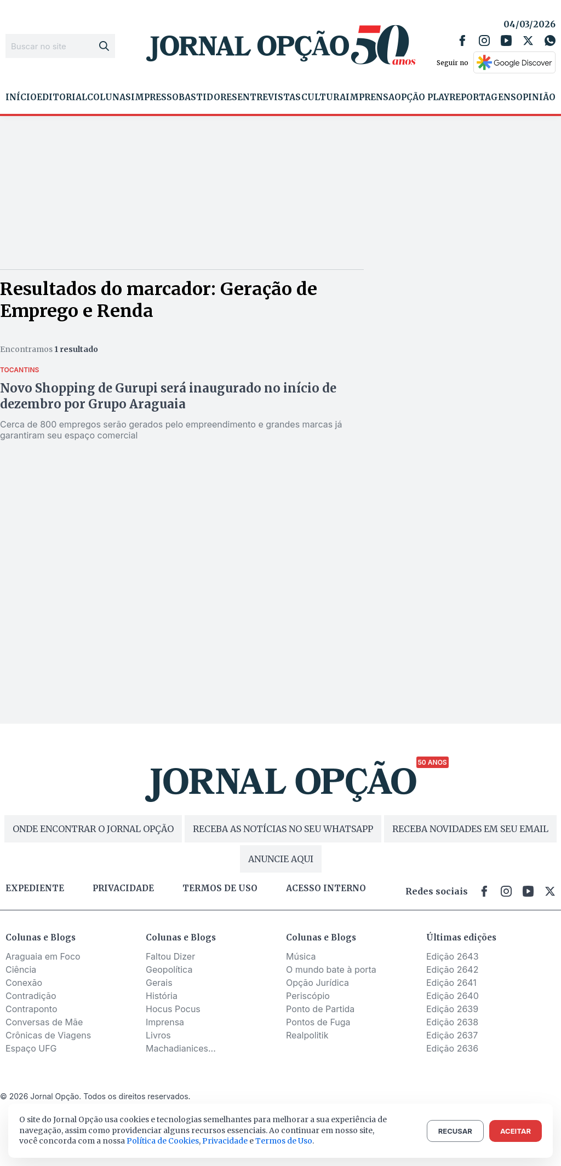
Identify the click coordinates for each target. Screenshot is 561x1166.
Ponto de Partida (320, 1008)
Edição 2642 (452, 969)
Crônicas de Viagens (48, 1035)
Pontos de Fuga (318, 1022)
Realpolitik (307, 1035)
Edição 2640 (452, 995)
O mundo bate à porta (331, 969)
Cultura (323, 97)
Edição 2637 (452, 1035)
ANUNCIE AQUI (280, 858)
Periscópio (308, 995)
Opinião (536, 97)
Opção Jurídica (317, 982)
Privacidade (123, 888)
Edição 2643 (452, 956)
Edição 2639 (452, 1008)
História (162, 995)
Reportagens (482, 97)
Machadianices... (181, 1048)
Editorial (62, 97)
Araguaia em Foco (43, 956)
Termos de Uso (283, 1141)
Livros (158, 1035)
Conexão (23, 982)
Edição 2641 (451, 982)
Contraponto (31, 1008)
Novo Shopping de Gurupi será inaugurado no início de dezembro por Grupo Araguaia (168, 396)
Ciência (20, 969)
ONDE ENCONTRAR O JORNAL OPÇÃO (93, 828)
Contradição (30, 995)
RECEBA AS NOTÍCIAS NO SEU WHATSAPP (283, 828)
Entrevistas (269, 97)
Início (21, 97)
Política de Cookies (163, 1141)
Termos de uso (219, 888)
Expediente (34, 888)
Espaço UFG (31, 1048)
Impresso (155, 97)
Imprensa (370, 97)
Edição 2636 (452, 1048)
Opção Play (421, 97)
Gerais (159, 982)
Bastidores (208, 97)
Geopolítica (169, 969)
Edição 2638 (452, 1022)
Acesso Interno (326, 888)
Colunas (109, 97)
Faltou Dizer (170, 956)
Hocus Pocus (173, 1008)
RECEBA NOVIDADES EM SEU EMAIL (470, 828)
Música (301, 956)
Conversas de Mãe (44, 1022)
